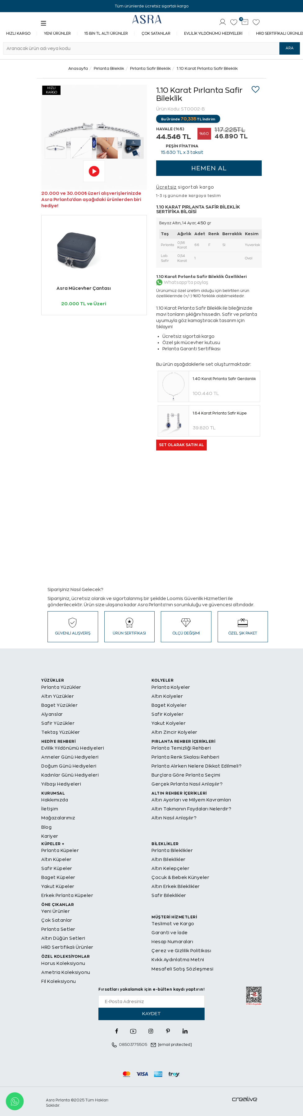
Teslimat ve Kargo (173, 923)
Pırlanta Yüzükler (61, 687)
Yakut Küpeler (58, 886)
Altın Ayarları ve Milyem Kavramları (191, 800)
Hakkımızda (54, 800)
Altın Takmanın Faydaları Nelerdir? (191, 809)
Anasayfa (78, 68)
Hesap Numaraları (172, 941)
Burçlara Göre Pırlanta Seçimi (186, 775)
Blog (46, 827)
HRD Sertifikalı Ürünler (67, 947)
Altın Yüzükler (57, 696)
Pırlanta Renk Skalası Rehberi (185, 757)
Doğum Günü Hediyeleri (69, 766)
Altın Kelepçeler (170, 868)
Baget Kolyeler (169, 705)
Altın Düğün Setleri (63, 938)
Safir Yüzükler (58, 723)
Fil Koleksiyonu (58, 981)
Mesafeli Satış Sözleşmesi (183, 969)
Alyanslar (52, 714)
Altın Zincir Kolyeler (174, 732)
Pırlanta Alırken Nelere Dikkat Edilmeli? (197, 766)
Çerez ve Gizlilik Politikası (181, 950)
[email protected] (175, 1045)
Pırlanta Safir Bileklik (150, 68)
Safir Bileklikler (169, 895)
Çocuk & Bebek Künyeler (180, 877)
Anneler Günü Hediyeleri (70, 757)
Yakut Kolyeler (169, 723)
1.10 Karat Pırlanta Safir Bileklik (207, 68)
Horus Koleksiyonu (63, 963)
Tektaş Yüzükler (60, 732)
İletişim (49, 809)
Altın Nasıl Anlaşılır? (174, 818)
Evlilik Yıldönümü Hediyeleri (213, 33)
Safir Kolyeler (167, 714)
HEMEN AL (209, 168)
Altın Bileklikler (169, 859)
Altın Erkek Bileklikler (176, 886)
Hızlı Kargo (18, 33)
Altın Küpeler (56, 859)
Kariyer (49, 836)
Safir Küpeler (56, 868)
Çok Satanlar (156, 33)
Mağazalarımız (58, 818)
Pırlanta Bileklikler (172, 850)
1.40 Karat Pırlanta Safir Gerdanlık (224, 379)
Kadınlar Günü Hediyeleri (70, 775)
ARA (290, 48)
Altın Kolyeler (167, 696)
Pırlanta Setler (58, 929)
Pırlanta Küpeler (60, 850)
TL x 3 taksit (182, 152)
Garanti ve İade (170, 932)
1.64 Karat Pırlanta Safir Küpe (220, 413)
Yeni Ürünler (57, 33)
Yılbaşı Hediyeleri (61, 784)
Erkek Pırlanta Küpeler (67, 895)
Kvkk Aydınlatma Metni (178, 959)
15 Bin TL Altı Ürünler (106, 33)
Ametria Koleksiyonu (65, 972)
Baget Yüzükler (59, 705)
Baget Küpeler (58, 877)
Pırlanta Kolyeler (171, 687)
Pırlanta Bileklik (109, 68)
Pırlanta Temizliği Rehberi (181, 748)
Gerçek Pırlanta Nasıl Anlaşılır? (187, 784)
